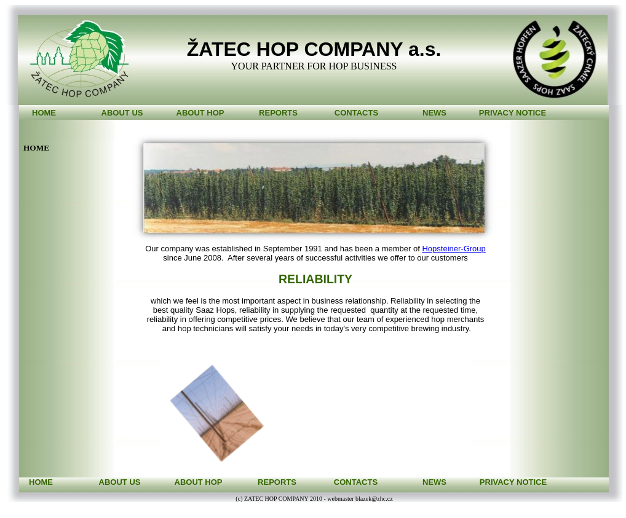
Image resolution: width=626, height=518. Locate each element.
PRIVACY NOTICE (512, 112)
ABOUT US (122, 112)
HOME (44, 112)
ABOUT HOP (200, 112)
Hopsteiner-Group (453, 248)
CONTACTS (356, 112)
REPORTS (278, 112)
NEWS (434, 112)
